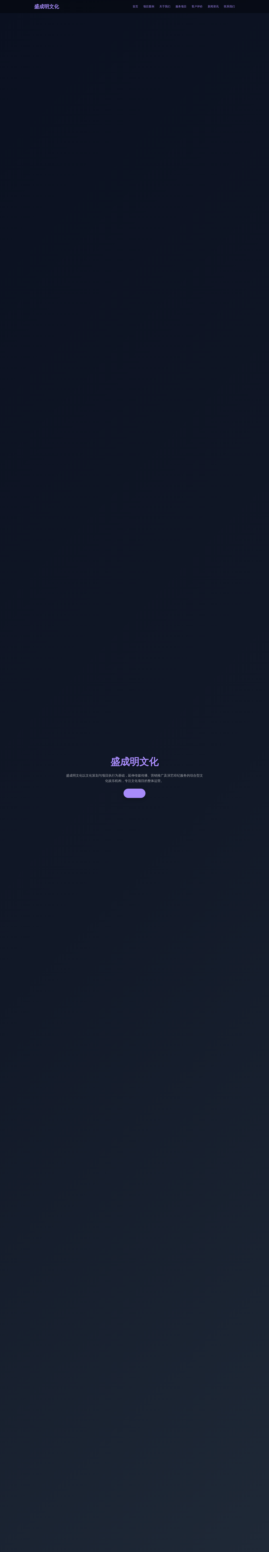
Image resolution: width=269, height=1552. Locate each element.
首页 (135, 6)
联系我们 (229, 6)
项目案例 (148, 6)
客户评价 (197, 6)
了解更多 (134, 793)
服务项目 (181, 6)
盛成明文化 (46, 6)
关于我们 (164, 6)
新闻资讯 (213, 6)
